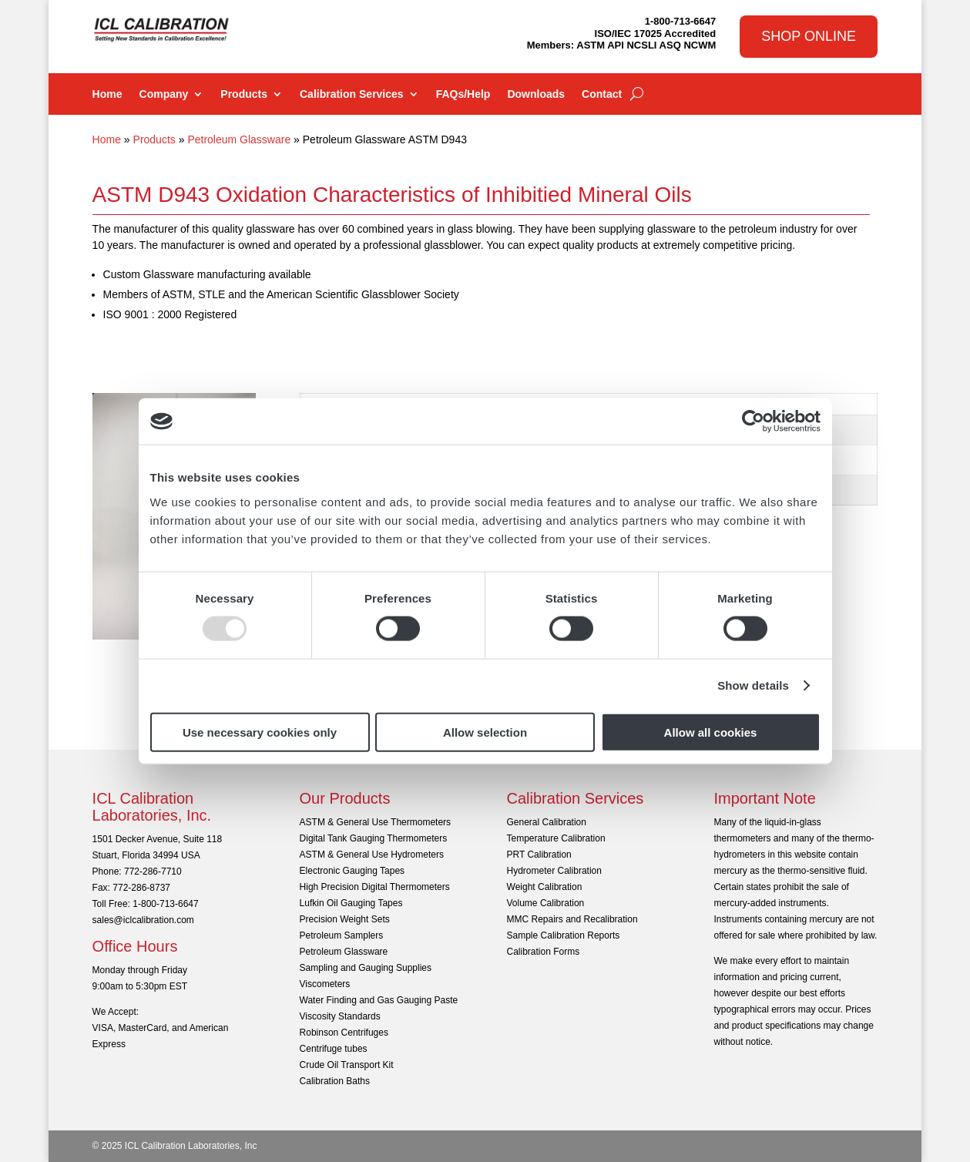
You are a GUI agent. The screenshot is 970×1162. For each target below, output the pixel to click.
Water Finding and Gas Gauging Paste (379, 1000)
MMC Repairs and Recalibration (572, 919)
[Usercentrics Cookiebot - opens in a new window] (753, 421)
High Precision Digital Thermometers (375, 887)
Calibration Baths (335, 1081)
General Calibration (546, 822)
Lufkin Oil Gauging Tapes (351, 903)
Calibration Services (352, 94)
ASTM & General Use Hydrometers (372, 854)
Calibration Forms (543, 951)
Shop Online (808, 36)
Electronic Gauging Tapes (352, 870)
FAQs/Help (463, 94)
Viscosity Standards (340, 1016)
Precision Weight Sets (345, 919)
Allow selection (485, 731)
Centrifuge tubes (334, 1048)
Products (243, 94)
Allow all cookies (710, 731)
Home (107, 94)
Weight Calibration (544, 887)
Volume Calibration (546, 903)
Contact (602, 94)
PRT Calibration (539, 854)
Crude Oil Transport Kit (347, 1065)
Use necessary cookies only (260, 731)
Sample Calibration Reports (563, 935)
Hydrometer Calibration (554, 870)
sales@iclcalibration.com (143, 920)
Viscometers (325, 984)
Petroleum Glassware (238, 139)
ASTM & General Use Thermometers (375, 822)
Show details (753, 685)
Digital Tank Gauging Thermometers (374, 838)
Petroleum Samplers (342, 935)
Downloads (536, 94)
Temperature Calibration (556, 838)
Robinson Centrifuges (344, 1032)
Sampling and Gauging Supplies (365, 967)
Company (164, 94)
